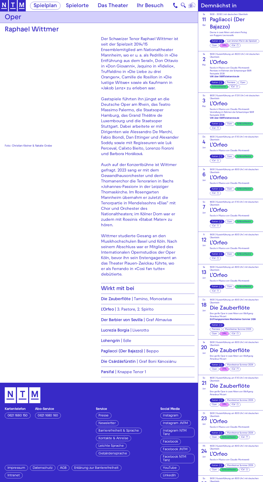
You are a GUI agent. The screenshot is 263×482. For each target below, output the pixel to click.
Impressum (16, 468)
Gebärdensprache (112, 453)
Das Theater (113, 6)
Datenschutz (42, 468)
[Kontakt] (175, 5)
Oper (214, 46)
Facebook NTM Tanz (174, 458)
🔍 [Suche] (183, 6)
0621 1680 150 (17, 415)
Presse (103, 415)
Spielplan (45, 6)
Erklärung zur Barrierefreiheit (96, 468)
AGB (63, 468)
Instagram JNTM (175, 423)
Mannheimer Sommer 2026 (238, 329)
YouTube (170, 468)
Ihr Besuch (150, 6)
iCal (233, 46)
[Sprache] (192, 5)
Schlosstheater (219, 87)
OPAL (224, 46)
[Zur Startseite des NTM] (13, 5)
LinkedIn (169, 475)
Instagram (170, 415)
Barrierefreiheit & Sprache (118, 431)
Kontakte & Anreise (113, 438)
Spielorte (77, 6)
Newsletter (107, 423)
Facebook (170, 441)
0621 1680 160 (48, 415)
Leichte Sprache (111, 446)
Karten (215, 41)
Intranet (13, 475)
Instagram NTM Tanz (174, 432)
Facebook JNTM (175, 449)
